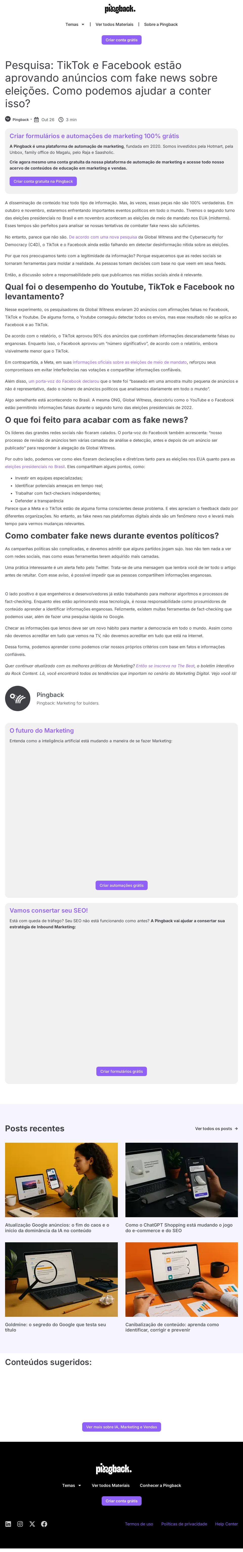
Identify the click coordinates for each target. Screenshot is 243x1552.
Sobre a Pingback (161, 24)
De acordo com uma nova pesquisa (103, 240)
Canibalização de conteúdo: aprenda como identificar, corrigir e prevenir (172, 1330)
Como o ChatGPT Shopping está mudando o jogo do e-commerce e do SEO (179, 1231)
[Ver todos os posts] (236, 1132)
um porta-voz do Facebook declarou (64, 384)
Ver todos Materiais (115, 24)
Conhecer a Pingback (160, 1488)
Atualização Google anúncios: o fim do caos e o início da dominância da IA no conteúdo (57, 1231)
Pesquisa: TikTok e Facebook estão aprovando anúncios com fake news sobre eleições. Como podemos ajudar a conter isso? (111, 87)
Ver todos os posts (213, 1132)
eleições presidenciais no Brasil (35, 470)
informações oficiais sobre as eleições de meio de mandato (130, 365)
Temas (75, 24)
